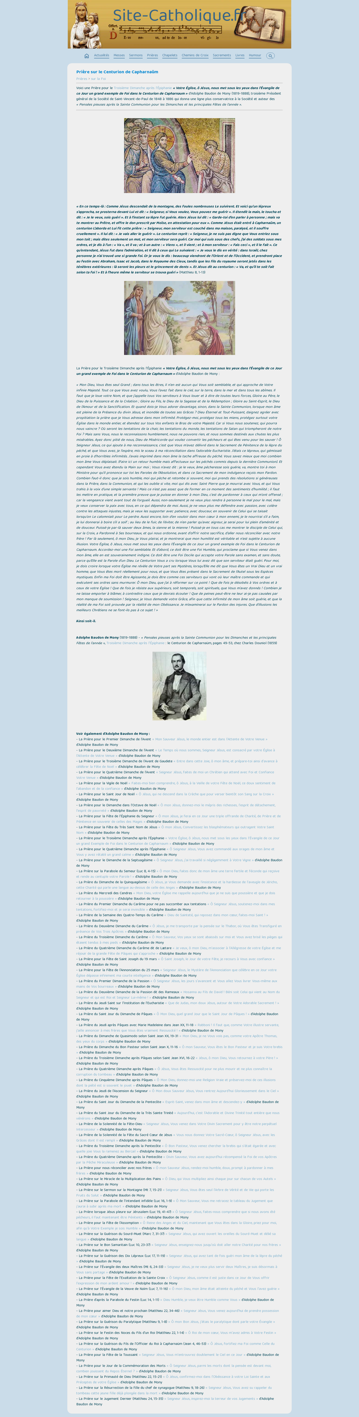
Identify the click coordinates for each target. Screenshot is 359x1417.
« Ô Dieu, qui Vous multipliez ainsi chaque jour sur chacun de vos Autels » (219, 1179)
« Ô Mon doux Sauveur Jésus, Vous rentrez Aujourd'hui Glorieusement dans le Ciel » (214, 1091)
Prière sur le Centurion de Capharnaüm (117, 72)
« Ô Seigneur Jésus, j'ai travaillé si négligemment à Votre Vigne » (204, 860)
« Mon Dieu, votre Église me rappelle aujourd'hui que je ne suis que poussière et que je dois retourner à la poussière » (175, 896)
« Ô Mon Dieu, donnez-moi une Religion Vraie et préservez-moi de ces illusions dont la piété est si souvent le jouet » (176, 1083)
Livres (240, 55)
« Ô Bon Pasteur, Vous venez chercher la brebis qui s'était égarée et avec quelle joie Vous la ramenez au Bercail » (176, 1149)
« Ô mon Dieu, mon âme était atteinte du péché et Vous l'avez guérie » (224, 1289)
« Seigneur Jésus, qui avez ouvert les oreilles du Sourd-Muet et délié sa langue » (176, 1237)
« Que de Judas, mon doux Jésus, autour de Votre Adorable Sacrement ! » (222, 1003)
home (87, 56)
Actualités (101, 55)
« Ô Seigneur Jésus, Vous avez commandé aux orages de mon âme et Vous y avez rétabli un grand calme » (175, 852)
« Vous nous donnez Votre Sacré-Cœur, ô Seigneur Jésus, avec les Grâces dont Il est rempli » (175, 1138)
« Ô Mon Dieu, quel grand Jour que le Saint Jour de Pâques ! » (202, 1014)
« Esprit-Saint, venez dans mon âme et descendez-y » (203, 1102)
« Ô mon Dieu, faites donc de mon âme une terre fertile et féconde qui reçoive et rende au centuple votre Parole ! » (177, 874)
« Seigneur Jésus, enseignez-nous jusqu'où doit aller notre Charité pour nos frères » (216, 1245)
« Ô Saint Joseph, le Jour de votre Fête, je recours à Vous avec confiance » (216, 959)
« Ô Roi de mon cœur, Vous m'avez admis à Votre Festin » (230, 1333)
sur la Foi (98, 79)
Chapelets (169, 55)
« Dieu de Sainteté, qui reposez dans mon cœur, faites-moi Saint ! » (216, 915)
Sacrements (222, 55)
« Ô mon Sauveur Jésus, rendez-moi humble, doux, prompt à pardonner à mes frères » (174, 1171)
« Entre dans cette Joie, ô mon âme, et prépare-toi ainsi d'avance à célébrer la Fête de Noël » (176, 764)
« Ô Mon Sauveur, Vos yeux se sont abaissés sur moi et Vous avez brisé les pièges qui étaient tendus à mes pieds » (179, 940)
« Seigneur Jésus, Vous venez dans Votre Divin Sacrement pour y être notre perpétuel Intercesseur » (176, 1127)
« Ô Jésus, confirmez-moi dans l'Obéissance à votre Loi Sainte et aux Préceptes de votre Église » (173, 1380)
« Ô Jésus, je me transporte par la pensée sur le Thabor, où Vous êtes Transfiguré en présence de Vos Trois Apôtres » (179, 929)
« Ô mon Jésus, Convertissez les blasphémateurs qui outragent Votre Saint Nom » (175, 830)
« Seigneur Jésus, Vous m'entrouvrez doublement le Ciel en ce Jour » (192, 1355)
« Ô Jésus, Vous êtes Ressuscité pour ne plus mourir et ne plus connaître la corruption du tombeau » (174, 1072)
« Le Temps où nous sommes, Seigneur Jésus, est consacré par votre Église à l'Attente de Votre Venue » (175, 753)
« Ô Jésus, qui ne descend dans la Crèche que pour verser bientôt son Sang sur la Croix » (205, 794)
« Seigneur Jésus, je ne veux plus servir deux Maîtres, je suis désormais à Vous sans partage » (176, 1270)
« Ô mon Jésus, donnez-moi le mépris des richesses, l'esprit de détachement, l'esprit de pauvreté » (175, 808)
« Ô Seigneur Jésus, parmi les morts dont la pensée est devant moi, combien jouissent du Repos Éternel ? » (173, 1369)
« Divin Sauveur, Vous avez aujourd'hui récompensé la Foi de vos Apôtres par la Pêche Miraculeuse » (176, 1160)
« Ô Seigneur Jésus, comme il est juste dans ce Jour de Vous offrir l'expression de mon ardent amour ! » (172, 1281)
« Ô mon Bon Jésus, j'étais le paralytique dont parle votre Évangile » (221, 1322)
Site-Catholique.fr (179, 17)
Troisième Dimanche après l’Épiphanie (143, 88)
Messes (119, 55)
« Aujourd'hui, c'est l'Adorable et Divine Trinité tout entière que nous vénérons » (178, 1116)
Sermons (136, 55)
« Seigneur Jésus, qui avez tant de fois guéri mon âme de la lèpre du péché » (179, 1259)
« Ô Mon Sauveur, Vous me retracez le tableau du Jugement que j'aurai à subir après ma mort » (174, 1204)
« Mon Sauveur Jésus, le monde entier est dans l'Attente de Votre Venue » (209, 739)
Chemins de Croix (195, 55)
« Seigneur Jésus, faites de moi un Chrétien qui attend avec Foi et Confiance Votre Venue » (175, 775)
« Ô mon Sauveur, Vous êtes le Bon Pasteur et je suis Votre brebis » (179, 1050)
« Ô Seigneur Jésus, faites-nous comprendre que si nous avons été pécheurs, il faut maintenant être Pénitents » (175, 1215)
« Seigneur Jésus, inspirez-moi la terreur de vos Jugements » (211, 1399)
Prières (152, 55)
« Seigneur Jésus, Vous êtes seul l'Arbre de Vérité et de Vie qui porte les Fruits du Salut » (175, 1193)
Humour (255, 55)
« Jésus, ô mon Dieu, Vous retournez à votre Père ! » (237, 1058)
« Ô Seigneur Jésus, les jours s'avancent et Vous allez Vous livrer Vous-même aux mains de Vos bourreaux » (176, 984)
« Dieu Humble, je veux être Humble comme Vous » (200, 1300)
